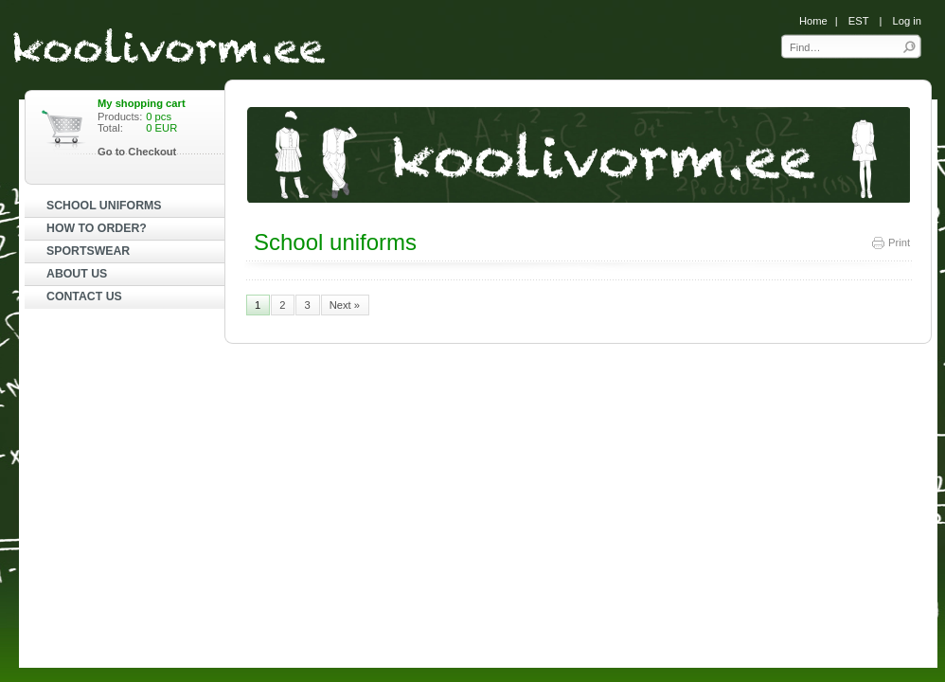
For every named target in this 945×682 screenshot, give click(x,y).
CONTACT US (84, 296)
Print (890, 242)
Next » (345, 305)
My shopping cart (142, 103)
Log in (907, 21)
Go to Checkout (137, 151)
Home (813, 21)
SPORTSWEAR (88, 251)
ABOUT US (76, 273)
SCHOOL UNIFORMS (104, 205)
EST (858, 21)
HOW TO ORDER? (96, 228)
